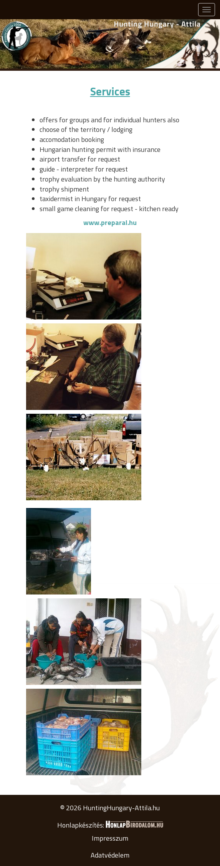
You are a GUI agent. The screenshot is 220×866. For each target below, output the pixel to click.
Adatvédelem (110, 855)
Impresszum (110, 838)
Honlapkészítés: (110, 825)
